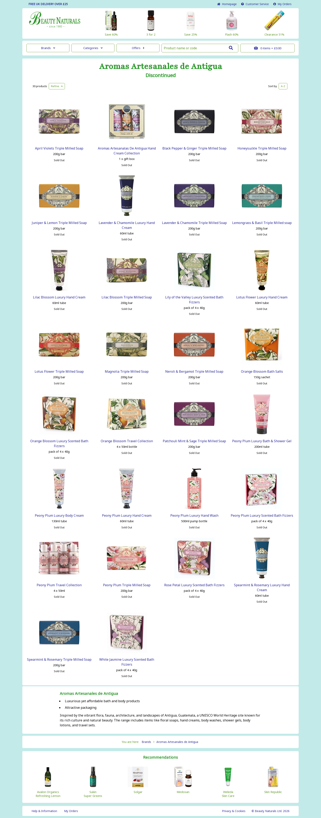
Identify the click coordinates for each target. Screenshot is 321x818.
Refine (57, 86)
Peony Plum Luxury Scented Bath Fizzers (262, 515)
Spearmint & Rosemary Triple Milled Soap (59, 659)
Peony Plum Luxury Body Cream (59, 515)
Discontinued (161, 75)
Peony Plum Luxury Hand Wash (194, 515)
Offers (138, 48)
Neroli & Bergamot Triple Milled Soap (194, 371)
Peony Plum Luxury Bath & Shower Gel (262, 441)
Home (227, 4)
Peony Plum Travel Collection (59, 585)
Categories (93, 48)
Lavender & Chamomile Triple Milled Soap (194, 223)
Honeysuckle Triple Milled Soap (261, 148)
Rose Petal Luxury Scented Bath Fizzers (194, 585)
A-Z (283, 86)
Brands (48, 48)
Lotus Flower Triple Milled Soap (59, 371)
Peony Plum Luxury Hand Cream (126, 515)
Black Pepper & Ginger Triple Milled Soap (194, 148)
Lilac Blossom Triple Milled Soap (127, 297)
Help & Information (44, 811)
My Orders (282, 4)
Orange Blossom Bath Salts (262, 371)
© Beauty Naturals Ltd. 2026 (270, 811)
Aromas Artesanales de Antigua (160, 66)
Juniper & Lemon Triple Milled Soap (59, 223)
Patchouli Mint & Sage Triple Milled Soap (194, 441)
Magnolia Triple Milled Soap (127, 371)
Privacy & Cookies (233, 811)
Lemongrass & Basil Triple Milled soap (262, 223)
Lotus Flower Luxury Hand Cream (261, 297)
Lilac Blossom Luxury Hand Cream (59, 297)
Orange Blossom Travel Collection (127, 441)
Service (255, 4)
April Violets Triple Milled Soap (59, 148)
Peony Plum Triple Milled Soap (126, 585)
